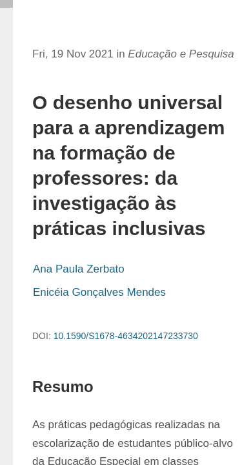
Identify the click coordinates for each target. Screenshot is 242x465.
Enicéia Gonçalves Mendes (99, 292)
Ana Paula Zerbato (79, 269)
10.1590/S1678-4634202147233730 (126, 336)
